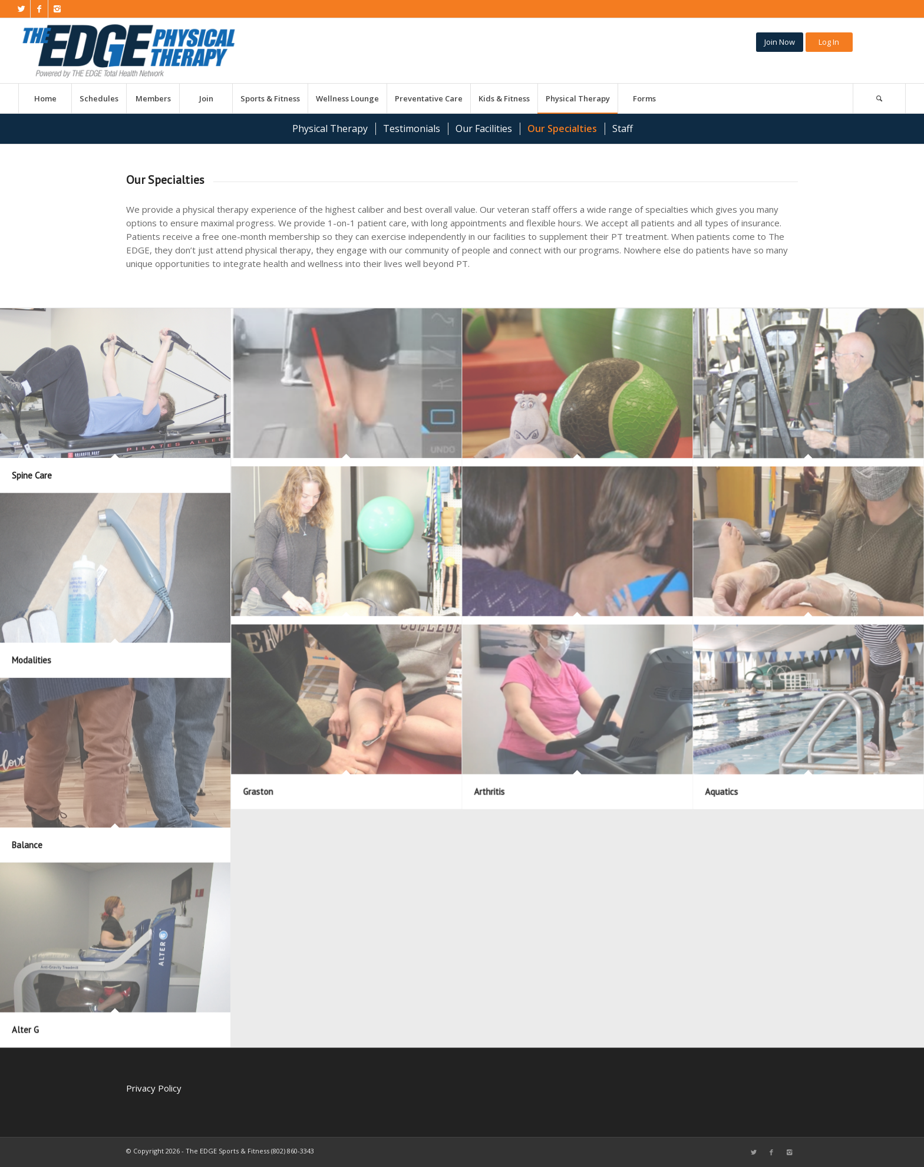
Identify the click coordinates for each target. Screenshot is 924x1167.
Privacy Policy (154, 1088)
